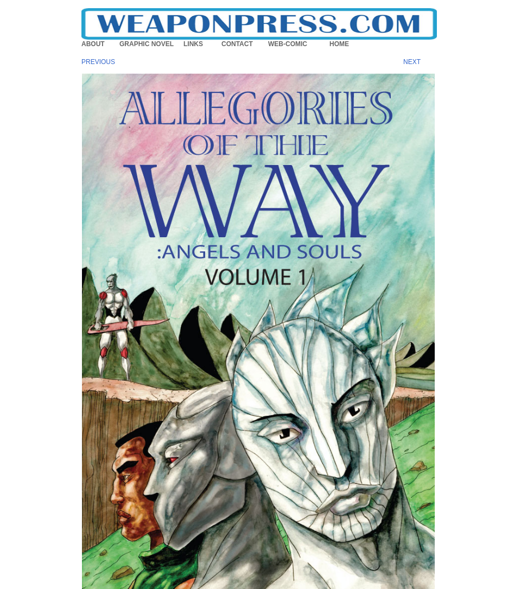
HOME (339, 44)
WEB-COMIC (287, 44)
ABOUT (93, 44)
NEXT (412, 62)
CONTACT (237, 44)
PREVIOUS (98, 62)
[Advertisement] (475, 236)
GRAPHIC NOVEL (146, 44)
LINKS (193, 44)
